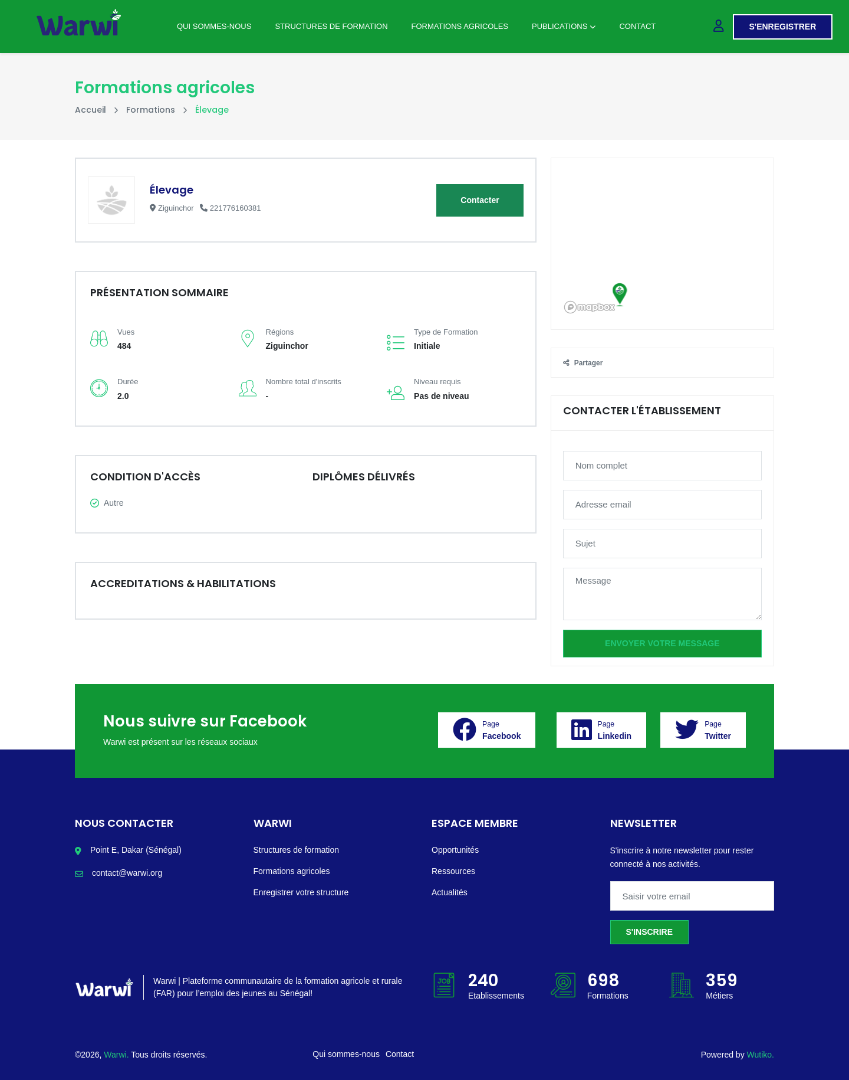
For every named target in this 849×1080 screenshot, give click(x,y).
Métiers (719, 995)
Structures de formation (297, 850)
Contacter (479, 200)
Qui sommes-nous (214, 26)
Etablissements (496, 995)
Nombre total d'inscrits (303, 381)
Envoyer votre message (662, 643)
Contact (637, 26)
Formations (150, 110)
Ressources (453, 871)
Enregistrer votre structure (301, 892)
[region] (662, 244)
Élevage (171, 189)
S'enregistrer (783, 26)
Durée (127, 381)
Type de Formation (446, 332)
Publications (563, 26)
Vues (125, 332)
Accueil (90, 110)
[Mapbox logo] (590, 307)
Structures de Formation (331, 26)
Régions (280, 332)
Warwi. (117, 1054)
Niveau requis (437, 381)
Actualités (450, 892)
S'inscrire (649, 932)
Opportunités (455, 850)
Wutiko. (760, 1054)
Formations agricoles (460, 26)
